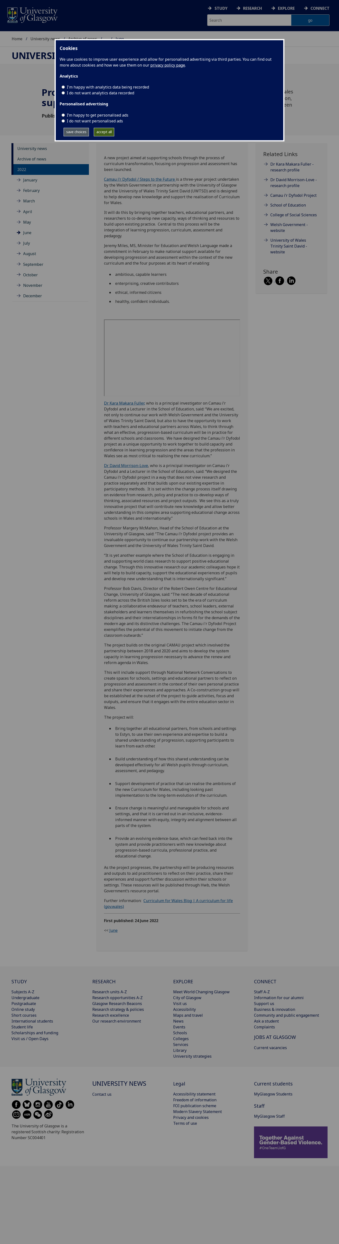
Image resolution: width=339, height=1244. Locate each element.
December (32, 296)
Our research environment (116, 1021)
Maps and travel (188, 1015)
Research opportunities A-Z (117, 997)
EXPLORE (183, 981)
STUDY (19, 981)
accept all (104, 131)
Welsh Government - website (289, 227)
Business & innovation (274, 1009)
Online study (23, 1009)
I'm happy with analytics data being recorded (108, 87)
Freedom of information (195, 1100)
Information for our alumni (279, 997)
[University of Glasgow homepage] (32, 14)
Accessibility (184, 1009)
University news (45, 38)
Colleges (181, 1038)
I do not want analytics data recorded (100, 93)
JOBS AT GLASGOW (275, 1037)
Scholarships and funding (34, 1032)
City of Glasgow (187, 997)
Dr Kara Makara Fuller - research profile (292, 167)
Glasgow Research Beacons (117, 1003)
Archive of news (31, 159)
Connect (320, 8)
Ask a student (266, 1021)
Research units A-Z (109, 992)
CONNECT (265, 981)
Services (180, 1044)
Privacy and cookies (191, 1117)
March (29, 201)
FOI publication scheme (194, 1105)
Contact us (102, 1094)
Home (17, 38)
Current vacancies (270, 1047)
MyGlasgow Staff (269, 1116)
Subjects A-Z (22, 992)
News (178, 1021)
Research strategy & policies (118, 1009)
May (27, 222)
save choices (76, 131)
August (29, 253)
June (27, 232)
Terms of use (185, 1123)
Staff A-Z (262, 992)
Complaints (264, 1027)
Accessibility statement (194, 1094)
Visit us (180, 1003)
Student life (22, 1027)
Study (221, 8)
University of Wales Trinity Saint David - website (288, 246)
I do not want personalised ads (95, 121)
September (33, 264)
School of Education (288, 205)
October (30, 275)
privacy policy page (167, 65)
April (27, 211)
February (31, 190)
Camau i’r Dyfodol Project (293, 195)
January (30, 180)
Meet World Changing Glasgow (201, 992)
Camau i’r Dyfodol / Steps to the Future (140, 179)
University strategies (192, 1056)
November (32, 285)
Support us (264, 1003)
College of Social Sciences (293, 215)
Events (179, 1027)
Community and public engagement (286, 1015)
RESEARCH (104, 981)
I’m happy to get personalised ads (97, 115)
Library (180, 1050)
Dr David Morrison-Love (126, 465)
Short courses (24, 1015)
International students (32, 1021)
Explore (286, 8)
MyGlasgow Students (273, 1094)
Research (252, 8)
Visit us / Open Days (29, 1038)
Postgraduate (23, 1003)
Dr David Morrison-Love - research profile (293, 182)
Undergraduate (25, 997)
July (26, 243)
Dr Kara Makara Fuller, (124, 403)
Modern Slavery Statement (197, 1111)
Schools (180, 1032)
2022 (21, 169)
